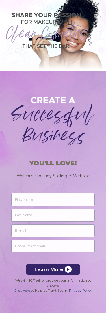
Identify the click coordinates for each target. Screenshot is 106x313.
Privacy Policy (80, 290)
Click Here (22, 290)
